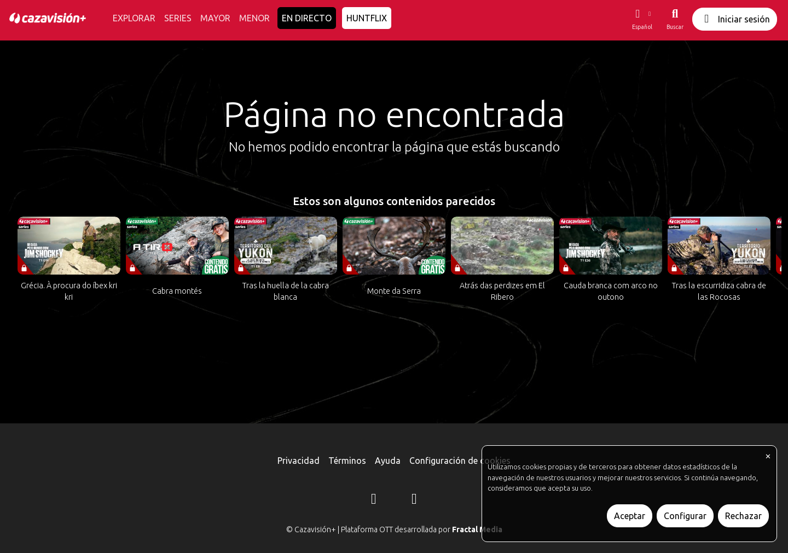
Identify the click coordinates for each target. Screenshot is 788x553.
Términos (347, 460)
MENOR (254, 18)
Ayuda (388, 460)
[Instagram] (374, 500)
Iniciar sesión (734, 19)
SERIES (178, 18)
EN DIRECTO (307, 18)
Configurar (685, 516)
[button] (642, 19)
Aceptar (629, 516)
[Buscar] (675, 19)
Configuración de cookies (460, 460)
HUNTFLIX (366, 18)
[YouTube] (414, 500)
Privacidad (298, 460)
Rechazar (743, 516)
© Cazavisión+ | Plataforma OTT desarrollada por (394, 529)
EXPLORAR (134, 18)
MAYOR (215, 18)
